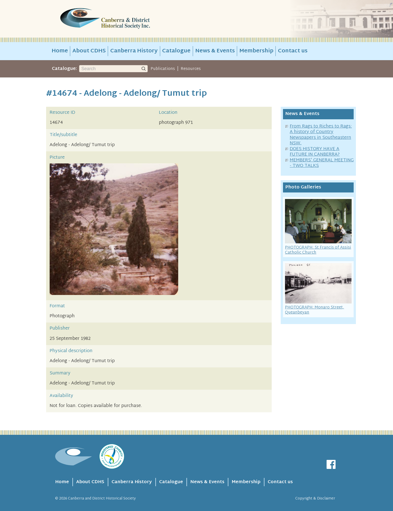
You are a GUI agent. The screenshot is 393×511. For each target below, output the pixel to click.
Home (60, 51)
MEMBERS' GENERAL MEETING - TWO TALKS (322, 163)
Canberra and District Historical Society (102, 498)
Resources (191, 69)
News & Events (215, 51)
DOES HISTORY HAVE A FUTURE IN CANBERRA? (315, 152)
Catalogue (176, 51)
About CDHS (89, 51)
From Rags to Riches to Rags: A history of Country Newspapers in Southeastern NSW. (321, 135)
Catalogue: (64, 69)
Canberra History (134, 51)
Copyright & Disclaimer (315, 498)
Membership (256, 51)
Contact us (293, 51)
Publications (163, 69)
